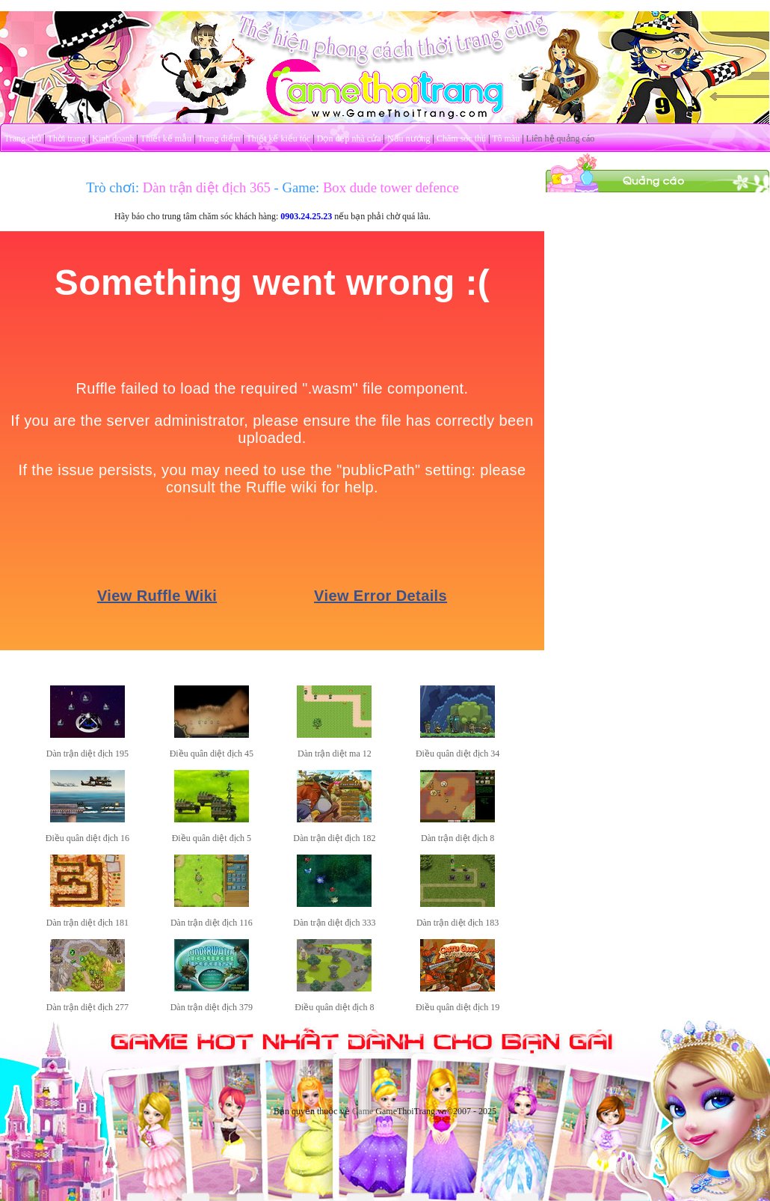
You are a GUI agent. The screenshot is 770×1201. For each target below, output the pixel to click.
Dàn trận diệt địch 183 (457, 922)
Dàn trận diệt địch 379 (211, 1007)
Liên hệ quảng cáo (560, 138)
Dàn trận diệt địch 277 (87, 1007)
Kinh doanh (113, 138)
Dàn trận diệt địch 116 (211, 922)
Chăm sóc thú (461, 138)
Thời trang (67, 138)
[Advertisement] (658, 286)
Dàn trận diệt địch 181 (87, 922)
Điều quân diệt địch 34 (457, 753)
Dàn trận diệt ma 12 (335, 753)
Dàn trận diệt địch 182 (334, 838)
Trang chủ (23, 138)
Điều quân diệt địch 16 (87, 838)
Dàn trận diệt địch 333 (334, 922)
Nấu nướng (409, 138)
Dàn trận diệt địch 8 (457, 838)
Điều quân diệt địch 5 (211, 838)
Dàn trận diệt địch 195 (87, 753)
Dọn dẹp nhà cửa (349, 138)
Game (363, 1111)
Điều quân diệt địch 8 (334, 1007)
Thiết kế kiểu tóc (278, 138)
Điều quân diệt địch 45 (211, 753)
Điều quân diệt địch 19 (457, 1007)
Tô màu (506, 138)
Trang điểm (218, 138)
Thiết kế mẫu (166, 138)
